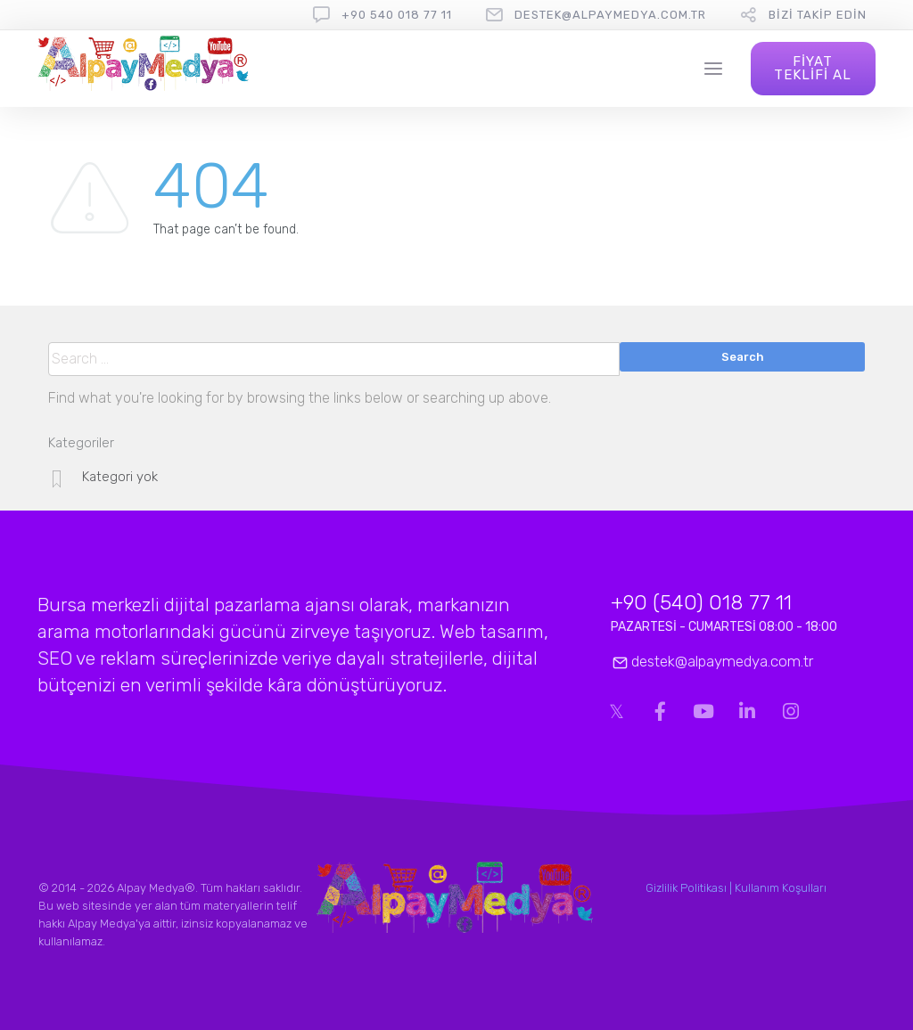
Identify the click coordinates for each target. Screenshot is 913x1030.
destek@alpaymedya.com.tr (610, 14)
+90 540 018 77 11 (396, 14)
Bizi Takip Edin (818, 14)
